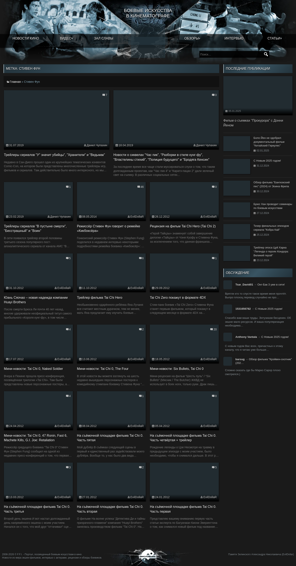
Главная (15, 81)
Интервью (234, 38)
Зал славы (103, 38)
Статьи (273, 38)
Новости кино (25, 38)
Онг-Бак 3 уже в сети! (271, 284)
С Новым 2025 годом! (269, 308)
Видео (65, 38)
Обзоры (191, 38)
